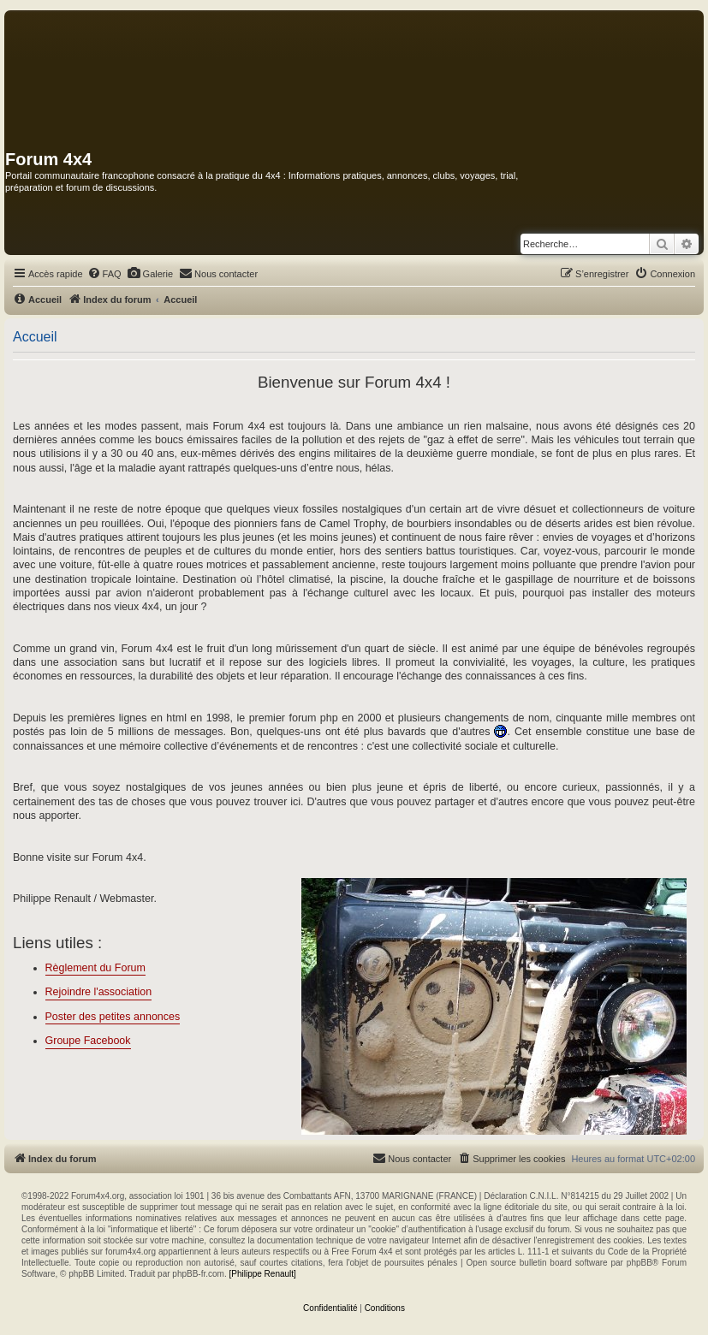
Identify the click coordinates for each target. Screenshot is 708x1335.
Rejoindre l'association (98, 992)
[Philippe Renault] (262, 1274)
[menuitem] (104, 274)
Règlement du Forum (95, 968)
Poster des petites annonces (113, 1017)
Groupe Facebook (88, 1041)
